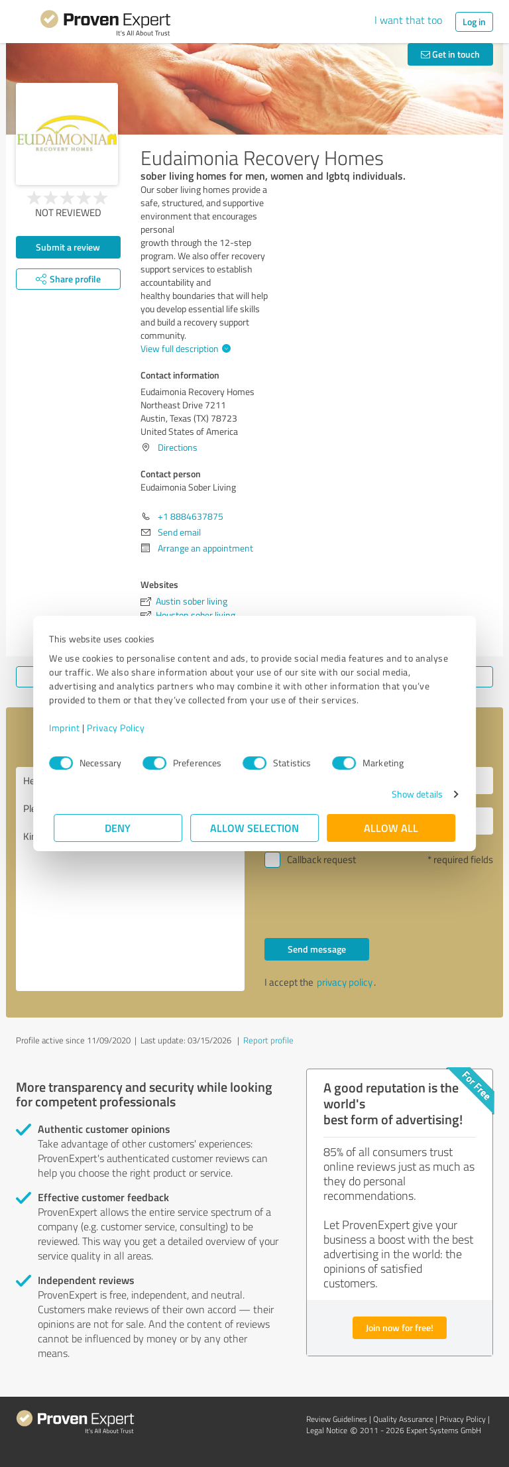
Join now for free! (399, 1327)
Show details (412, 794)
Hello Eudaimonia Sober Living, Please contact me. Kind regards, (130, 879)
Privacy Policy (120, 727)
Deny (118, 827)
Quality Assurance (403, 1419)
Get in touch (450, 54)
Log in (474, 21)
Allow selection (254, 827)
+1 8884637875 (190, 516)
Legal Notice (326, 1430)
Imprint (69, 727)
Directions (178, 447)
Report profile (268, 1040)
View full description (184, 348)
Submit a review (68, 247)
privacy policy (344, 982)
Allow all (391, 827)
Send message (317, 949)
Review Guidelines (336, 1419)
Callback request (321, 859)
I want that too (408, 20)
